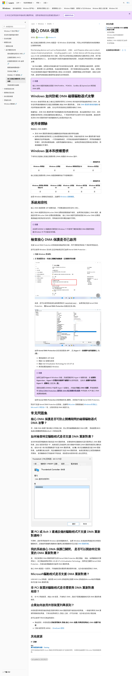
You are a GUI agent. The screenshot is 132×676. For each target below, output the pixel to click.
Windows (41, 24)
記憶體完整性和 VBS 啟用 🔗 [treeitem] (15, 62)
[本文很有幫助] (122, 50)
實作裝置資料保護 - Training (40, 647)
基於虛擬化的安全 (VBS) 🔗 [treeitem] (16, 54)
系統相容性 (110, 38)
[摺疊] (25, 22)
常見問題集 (110, 43)
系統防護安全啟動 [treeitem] (13, 85)
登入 (128, 3)
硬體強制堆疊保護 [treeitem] (13, 67)
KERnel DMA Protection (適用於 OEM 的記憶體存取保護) (60, 391)
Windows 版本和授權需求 (115, 35)
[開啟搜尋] (124, 3)
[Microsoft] (3, 2)
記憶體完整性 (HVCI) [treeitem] (14, 57)
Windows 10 (52, 37)
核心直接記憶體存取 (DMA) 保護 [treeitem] (16, 80)
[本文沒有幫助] (125, 50)
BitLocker (71, 404)
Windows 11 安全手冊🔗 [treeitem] (11, 31)
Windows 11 (41, 37)
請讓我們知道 (69, 15)
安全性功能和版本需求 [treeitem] (11, 35)
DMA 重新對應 (83, 544)
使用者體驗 (110, 32)
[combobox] (14, 26)
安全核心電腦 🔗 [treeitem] (12, 71)
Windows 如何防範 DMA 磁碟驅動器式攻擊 (117, 29)
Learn (33, 24)
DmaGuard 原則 (58, 628)
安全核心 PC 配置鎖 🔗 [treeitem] (14, 75)
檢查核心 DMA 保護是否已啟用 (117, 40)
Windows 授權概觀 (67, 196)
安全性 (49, 24)
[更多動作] (99, 23)
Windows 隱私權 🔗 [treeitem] (10, 104)
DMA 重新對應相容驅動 (89, 104)
